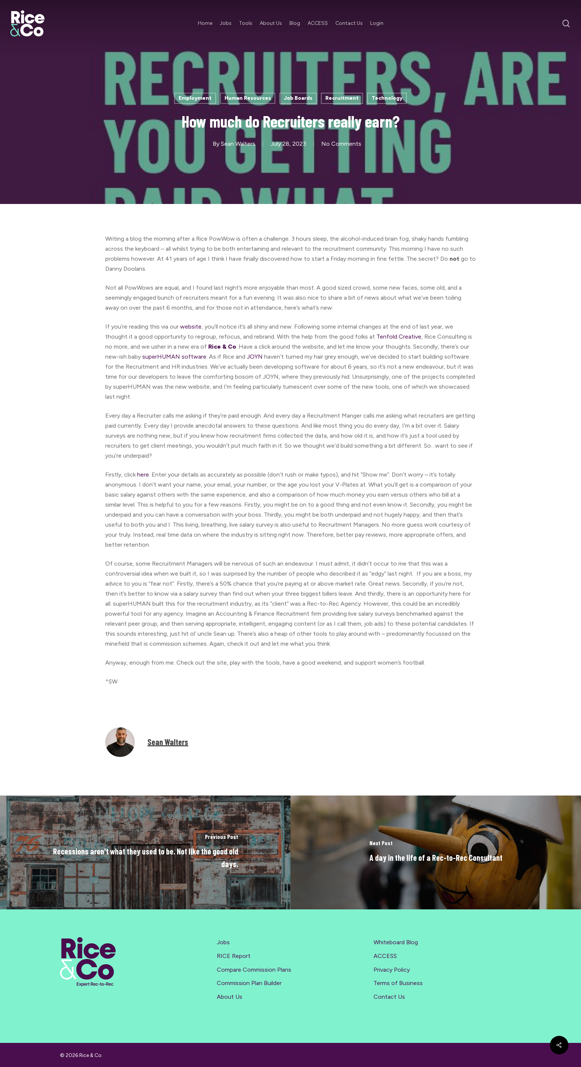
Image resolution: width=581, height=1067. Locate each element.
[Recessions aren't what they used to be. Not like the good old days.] (145, 852)
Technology (387, 98)
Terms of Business (398, 983)
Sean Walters (238, 143)
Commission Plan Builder (249, 983)
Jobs (223, 942)
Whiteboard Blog (396, 942)
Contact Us (389, 996)
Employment (195, 98)
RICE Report (233, 955)
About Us (229, 996)
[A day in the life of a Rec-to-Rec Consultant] (435, 852)
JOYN (255, 356)
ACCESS (385, 955)
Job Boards (298, 98)
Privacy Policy (392, 969)
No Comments (341, 143)
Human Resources (248, 98)
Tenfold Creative (398, 336)
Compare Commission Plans (254, 969)
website (191, 326)
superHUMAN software (174, 356)
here (143, 474)
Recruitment (342, 98)
